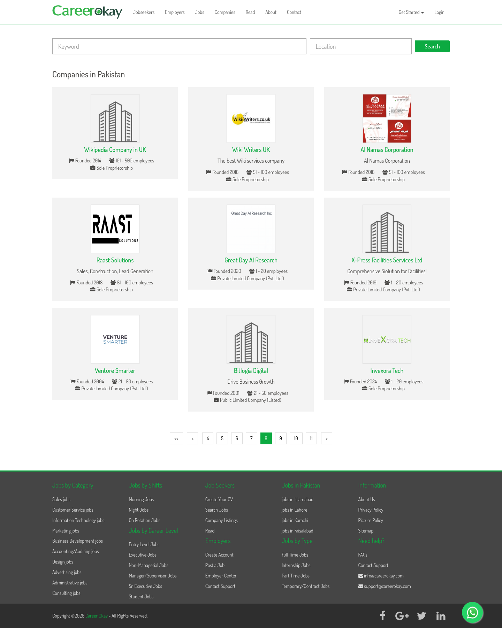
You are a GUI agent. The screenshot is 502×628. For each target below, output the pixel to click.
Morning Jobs (141, 499)
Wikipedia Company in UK (115, 149)
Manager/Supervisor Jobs (152, 576)
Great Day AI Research (251, 260)
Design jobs (62, 562)
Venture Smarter (115, 370)
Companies (225, 12)
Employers (175, 12)
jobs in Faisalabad (297, 531)
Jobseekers (143, 12)
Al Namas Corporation (386, 149)
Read (250, 12)
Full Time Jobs (295, 555)
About (270, 12)
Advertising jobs (67, 572)
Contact (294, 12)
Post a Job (215, 565)
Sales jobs (61, 499)
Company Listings (221, 520)
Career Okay (97, 616)
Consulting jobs (66, 593)
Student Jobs (141, 596)
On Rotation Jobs (144, 520)
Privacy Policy (370, 510)
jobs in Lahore (294, 510)
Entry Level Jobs (144, 544)
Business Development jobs (77, 541)
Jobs (199, 12)
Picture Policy (370, 520)
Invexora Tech (387, 370)
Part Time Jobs (296, 576)
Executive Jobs (142, 555)
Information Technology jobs (78, 520)
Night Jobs (139, 510)
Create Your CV (219, 499)
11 (311, 438)
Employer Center (221, 576)
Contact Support (220, 586)
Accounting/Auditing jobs (75, 551)
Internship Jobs (296, 565)
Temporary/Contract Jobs (305, 586)
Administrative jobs (70, 582)
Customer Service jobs (72, 510)
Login (439, 12)
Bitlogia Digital (251, 370)
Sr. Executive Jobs (145, 586)
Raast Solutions (115, 260)
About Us (366, 499)
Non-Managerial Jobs (148, 565)
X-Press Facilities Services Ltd (386, 260)
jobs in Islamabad (297, 499)
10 (296, 438)
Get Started (411, 12)
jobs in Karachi (295, 520)
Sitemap (366, 531)
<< (176, 438)
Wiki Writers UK (251, 149)
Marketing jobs (65, 531)
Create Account (219, 555)
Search (432, 46)
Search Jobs (216, 510)
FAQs (362, 555)
